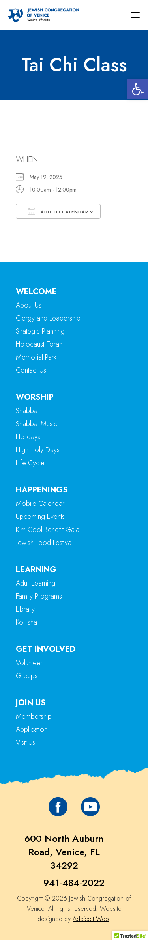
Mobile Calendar (40, 503)
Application (31, 729)
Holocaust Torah (39, 344)
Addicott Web (91, 918)
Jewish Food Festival (44, 542)
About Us (28, 305)
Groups (26, 676)
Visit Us (25, 742)
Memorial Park (36, 357)
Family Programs (39, 596)
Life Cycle (30, 463)
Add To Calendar (58, 211)
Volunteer (29, 663)
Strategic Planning (40, 331)
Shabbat (27, 411)
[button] (137, 89)
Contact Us (31, 370)
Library (25, 609)
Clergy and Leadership (48, 318)
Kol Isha (26, 622)
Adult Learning (35, 583)
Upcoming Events (40, 516)
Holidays (28, 437)
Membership (34, 716)
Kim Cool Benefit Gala (47, 529)
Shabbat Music (36, 424)
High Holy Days (38, 450)
